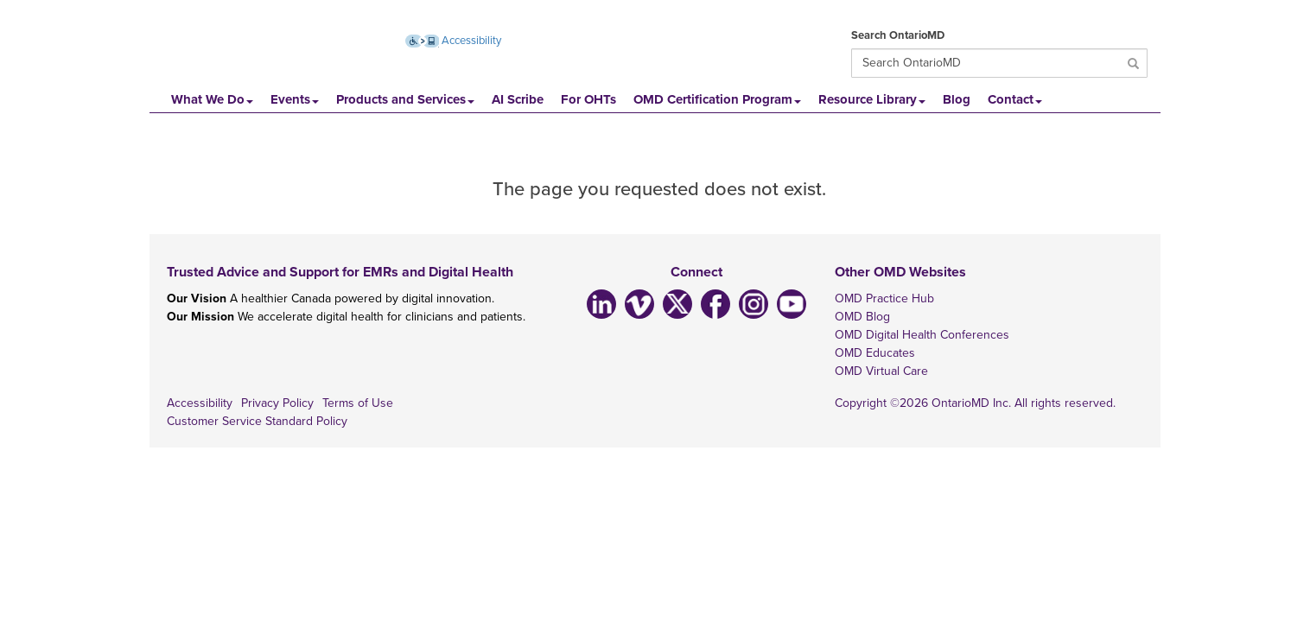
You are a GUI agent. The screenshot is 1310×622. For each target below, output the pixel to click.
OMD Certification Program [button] (717, 99)
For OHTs (588, 99)
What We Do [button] (212, 99)
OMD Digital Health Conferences (922, 334)
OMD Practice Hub (884, 298)
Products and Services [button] (405, 99)
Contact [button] (1015, 99)
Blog (956, 99)
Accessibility (199, 403)
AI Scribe (518, 99)
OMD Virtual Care (881, 371)
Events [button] (294, 99)
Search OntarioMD (897, 35)
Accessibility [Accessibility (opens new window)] (453, 41)
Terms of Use (357, 403)
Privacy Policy (277, 403)
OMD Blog (862, 316)
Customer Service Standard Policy (257, 421)
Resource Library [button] (871, 99)
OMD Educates (875, 353)
